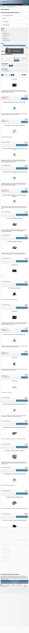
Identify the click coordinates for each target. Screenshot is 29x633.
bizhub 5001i (14, 311)
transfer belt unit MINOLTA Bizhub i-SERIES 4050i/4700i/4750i (14, 520)
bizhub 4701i (14, 357)
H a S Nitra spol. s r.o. (6, 2)
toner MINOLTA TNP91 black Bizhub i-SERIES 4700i (14, 450)
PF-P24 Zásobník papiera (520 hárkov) (14, 241)
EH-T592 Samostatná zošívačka (14, 288)
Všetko (4, 30)
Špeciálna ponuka (6, 33)
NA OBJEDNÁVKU (6, 38)
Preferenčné (8, 585)
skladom (3, 70)
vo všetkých (24, 58)
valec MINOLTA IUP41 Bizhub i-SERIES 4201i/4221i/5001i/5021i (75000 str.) (14, 196)
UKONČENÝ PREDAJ (6, 35)
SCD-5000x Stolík (14, 264)
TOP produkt (5, 37)
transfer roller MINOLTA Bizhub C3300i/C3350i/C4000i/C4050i (15, 404)
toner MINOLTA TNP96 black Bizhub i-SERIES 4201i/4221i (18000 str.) (14, 149)
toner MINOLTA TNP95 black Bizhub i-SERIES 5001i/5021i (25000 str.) (14, 172)
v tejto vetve (17, 58)
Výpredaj (4, 31)
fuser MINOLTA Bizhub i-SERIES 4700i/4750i (14, 497)
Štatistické (13, 585)
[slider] (2, 46)
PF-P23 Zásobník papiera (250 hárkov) (14, 218)
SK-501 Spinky (14, 381)
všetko (9, 70)
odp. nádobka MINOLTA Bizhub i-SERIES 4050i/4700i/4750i (14, 473)
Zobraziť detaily (25, 586)
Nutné (3, 585)
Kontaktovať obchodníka (22, 145)
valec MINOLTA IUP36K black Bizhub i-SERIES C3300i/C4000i (14, 427)
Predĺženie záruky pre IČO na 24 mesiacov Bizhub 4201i (14, 102)
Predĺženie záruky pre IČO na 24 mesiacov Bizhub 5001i (14, 334)
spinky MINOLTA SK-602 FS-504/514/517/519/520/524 (14, 125)
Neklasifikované (4, 586)
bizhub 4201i (14, 79)
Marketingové (19, 585)
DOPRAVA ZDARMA (6, 40)
